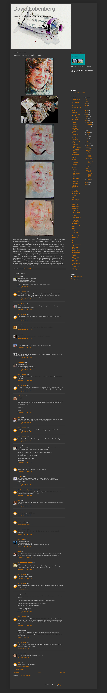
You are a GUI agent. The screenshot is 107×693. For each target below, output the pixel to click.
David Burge (20, 539)
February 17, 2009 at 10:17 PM (24, 357)
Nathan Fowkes (76, 212)
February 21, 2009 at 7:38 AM (24, 569)
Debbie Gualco (75, 154)
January (89, 179)
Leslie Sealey (75, 199)
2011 (86, 116)
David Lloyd (75, 144)
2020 (86, 99)
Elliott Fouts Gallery (75, 156)
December (89, 122)
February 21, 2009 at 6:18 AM (24, 557)
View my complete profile (77, 278)
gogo (18, 276)
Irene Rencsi (20, 653)
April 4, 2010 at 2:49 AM (23, 666)
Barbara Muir (20, 396)
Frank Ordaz (75, 168)
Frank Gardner (75, 166)
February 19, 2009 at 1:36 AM (24, 462)
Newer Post (17, 672)
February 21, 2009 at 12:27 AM (24, 546)
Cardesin (74, 126)
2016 (86, 106)
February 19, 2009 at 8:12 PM (24, 471)
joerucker (19, 476)
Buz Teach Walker (74, 122)
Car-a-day (74, 124)
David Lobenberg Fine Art (78, 92)
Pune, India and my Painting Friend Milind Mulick (89, 174)
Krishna (74, 195)
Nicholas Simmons (74, 214)
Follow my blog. (88, 151)
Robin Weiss (75, 232)
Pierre (73, 228)
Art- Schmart (75, 111)
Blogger (60, 685)
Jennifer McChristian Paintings (75, 187)
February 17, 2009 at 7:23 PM (24, 320)
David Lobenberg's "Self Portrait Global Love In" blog (76, 148)
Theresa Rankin (76, 250)
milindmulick (20, 362)
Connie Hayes (75, 139)
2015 (86, 108)
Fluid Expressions (75, 161)
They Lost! (88, 166)
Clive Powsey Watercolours (75, 135)
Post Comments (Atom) (25, 675)
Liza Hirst (74, 203)
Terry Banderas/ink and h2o (76, 244)
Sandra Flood (75, 234)
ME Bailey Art (75, 206)
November (89, 124)
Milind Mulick (75, 208)
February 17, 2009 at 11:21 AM (24, 286)
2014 (86, 110)
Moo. (87, 168)
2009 (86, 120)
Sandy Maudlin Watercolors (75, 236)
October (89, 127)
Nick (18, 352)
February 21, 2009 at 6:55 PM (24, 589)
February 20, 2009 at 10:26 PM (24, 515)
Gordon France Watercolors (76, 174)
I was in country (88, 147)
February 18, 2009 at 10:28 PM (24, 441)
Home (39, 672)
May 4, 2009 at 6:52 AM (23, 657)
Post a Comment (20, 669)
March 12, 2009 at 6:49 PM (24, 648)
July (88, 134)
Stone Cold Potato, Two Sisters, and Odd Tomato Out (89, 161)
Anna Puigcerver (76, 105)
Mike (18, 325)
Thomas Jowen (76, 252)
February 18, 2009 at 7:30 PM (24, 423)
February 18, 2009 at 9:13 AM (24, 370)
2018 (86, 101)
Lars (73, 197)
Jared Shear (75, 181)
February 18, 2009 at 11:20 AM (24, 412)
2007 (86, 184)
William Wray (75, 270)
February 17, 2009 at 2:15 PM (24, 299)
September (89, 129)
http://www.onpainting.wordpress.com (27, 489)
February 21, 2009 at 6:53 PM (24, 578)
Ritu (18, 662)
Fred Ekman (75, 169)
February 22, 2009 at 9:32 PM (24, 625)
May (88, 138)
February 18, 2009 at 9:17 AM (24, 380)
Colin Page (75, 137)
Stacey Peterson (76, 241)
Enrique (74, 159)
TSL (18, 334)
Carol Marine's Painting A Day (75, 129)
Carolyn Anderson (74, 132)
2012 (86, 114)
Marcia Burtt (75, 204)
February (89, 145)
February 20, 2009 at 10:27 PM (24, 524)
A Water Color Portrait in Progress (89, 155)
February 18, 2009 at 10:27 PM (24, 432)
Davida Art (74, 152)
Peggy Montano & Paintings (24, 562)
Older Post (62, 672)
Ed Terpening (20, 343)
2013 (86, 112)
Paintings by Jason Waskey (75, 221)
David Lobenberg (34, 9)
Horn (73, 176)
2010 (86, 118)
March (88, 143)
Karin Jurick (75, 191)
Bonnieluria (75, 119)
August (88, 132)
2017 (86, 103)
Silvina (73, 239)
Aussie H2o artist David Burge (76, 115)
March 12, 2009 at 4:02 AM (23, 637)
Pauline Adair (75, 223)
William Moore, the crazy (75, 267)
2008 (86, 182)
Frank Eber (75, 164)
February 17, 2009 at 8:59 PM (24, 329)
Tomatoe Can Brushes (75, 258)
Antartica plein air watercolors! (76, 108)
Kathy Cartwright (76, 193)
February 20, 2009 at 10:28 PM (24, 534)
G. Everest (74, 171)
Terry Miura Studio (75, 248)
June (88, 136)
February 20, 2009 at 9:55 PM (24, 506)
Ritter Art (74, 230)
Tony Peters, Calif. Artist (75, 261)
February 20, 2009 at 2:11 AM (24, 485)
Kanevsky (74, 190)
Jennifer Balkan (76, 183)
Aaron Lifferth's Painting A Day (75, 103)
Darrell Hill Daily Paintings (76, 142)
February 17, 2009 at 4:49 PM (24, 309)
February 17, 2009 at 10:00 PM (24, 347)
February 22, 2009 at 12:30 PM (24, 611)
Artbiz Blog (74, 112)
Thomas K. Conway (74, 254)
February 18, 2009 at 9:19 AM (24, 391)
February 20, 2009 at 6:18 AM (24, 495)
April (88, 141)
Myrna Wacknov (21, 304)
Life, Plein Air (75, 201)
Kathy (19, 417)
